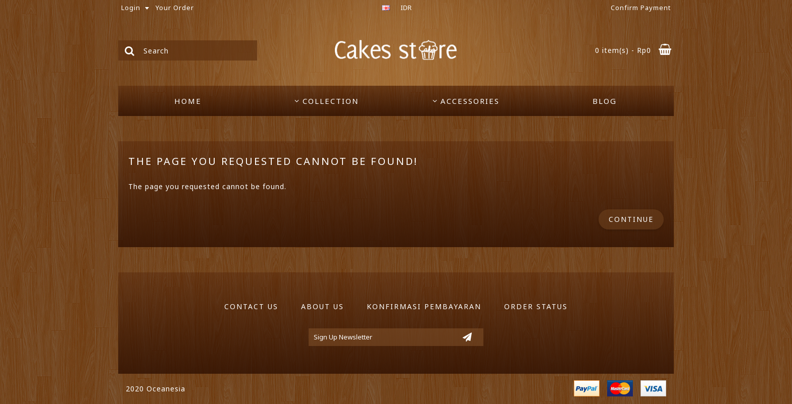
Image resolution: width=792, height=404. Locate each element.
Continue (631, 219)
